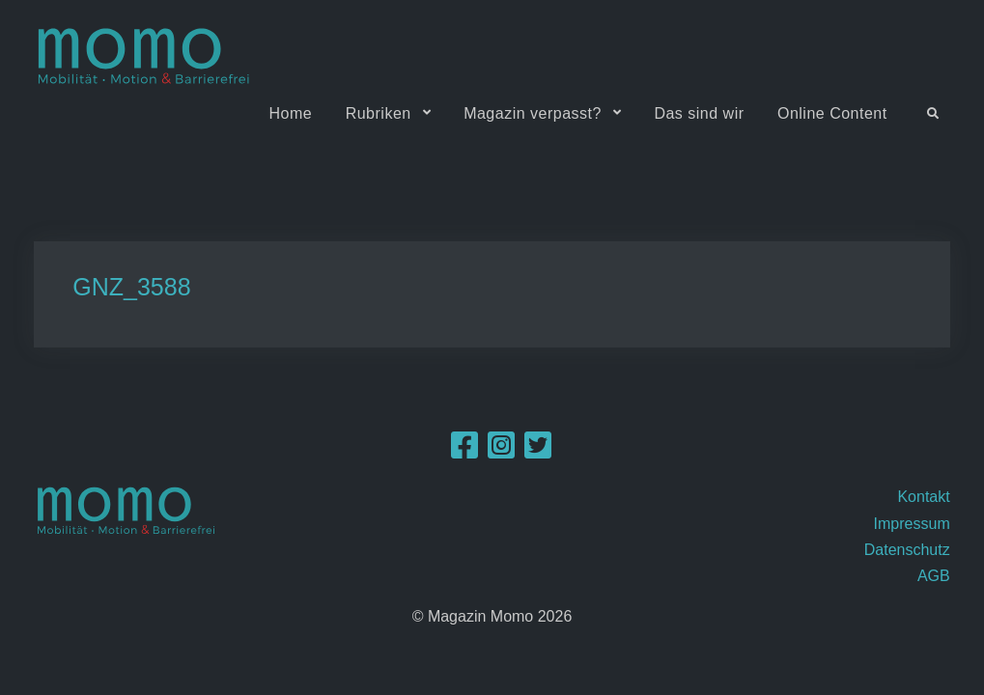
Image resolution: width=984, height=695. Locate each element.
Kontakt (923, 496)
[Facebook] (464, 451)
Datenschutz (907, 550)
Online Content (832, 113)
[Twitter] (537, 451)
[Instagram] (501, 451)
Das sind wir (699, 113)
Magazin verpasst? (533, 113)
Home (291, 113)
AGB (933, 576)
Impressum (912, 523)
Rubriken (378, 113)
